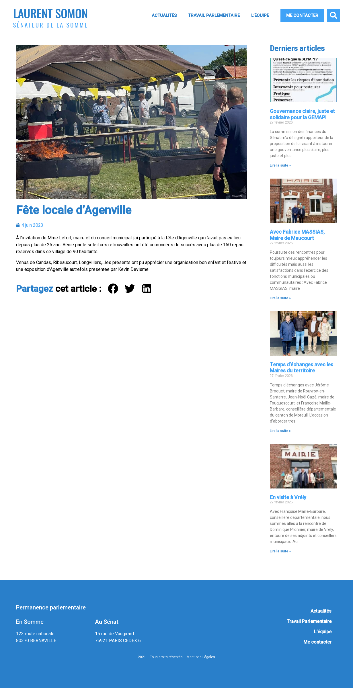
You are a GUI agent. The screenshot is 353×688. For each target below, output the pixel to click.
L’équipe (260, 15)
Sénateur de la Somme (50, 24)
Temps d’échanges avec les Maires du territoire (301, 367)
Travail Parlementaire (214, 15)
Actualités (164, 15)
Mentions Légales (201, 657)
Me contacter (302, 15)
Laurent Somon (50, 13)
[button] (333, 15)
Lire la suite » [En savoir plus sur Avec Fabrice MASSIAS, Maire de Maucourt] (280, 298)
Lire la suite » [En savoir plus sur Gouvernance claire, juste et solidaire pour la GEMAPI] (280, 165)
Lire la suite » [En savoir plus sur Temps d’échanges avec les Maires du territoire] (280, 431)
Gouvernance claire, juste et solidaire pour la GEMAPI (302, 114)
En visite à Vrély (288, 497)
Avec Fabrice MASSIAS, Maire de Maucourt (297, 235)
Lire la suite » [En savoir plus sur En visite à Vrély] (280, 551)
